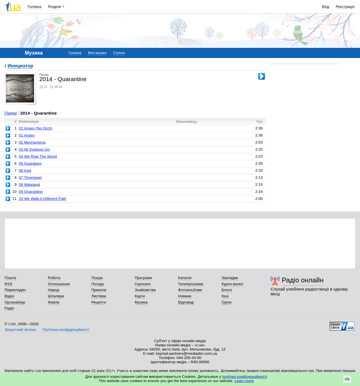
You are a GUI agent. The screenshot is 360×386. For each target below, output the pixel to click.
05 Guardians (30, 163)
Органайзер (14, 302)
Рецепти (98, 302)
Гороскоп (142, 284)
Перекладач (15, 290)
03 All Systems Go (34, 149)
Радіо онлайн (303, 280)
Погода (97, 284)
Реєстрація (345, 7)
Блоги (227, 290)
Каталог (185, 278)
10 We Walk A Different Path (42, 199)
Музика (141, 302)
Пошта (10, 278)
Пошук (97, 278)
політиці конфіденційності (244, 376)
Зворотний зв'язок (20, 329)
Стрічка (119, 53)
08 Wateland (29, 184)
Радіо (9, 308)
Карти (140, 296)
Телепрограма (190, 284)
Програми (143, 278)
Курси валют (233, 284)
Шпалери (56, 296)
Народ (53, 290)
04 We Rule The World (38, 156)
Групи (226, 302)
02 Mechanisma (32, 142)
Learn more (244, 381)
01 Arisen (27, 135)
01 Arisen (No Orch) (35, 128)
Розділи (54, 7)
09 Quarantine (31, 191)
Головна (34, 7)
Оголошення (59, 284)
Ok (347, 379)
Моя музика (97, 53)
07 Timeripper (30, 177)
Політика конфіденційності (66, 329)
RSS (8, 284)
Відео (9, 296)
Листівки (98, 296)
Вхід (325, 7)
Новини (184, 296)
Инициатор (20, 66)
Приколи (98, 290)
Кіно (225, 296)
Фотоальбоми (190, 290)
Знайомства (145, 290)
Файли (53, 302)
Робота (54, 278)
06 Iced (25, 170)
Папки (10, 113)
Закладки (230, 278)
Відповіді (186, 302)
